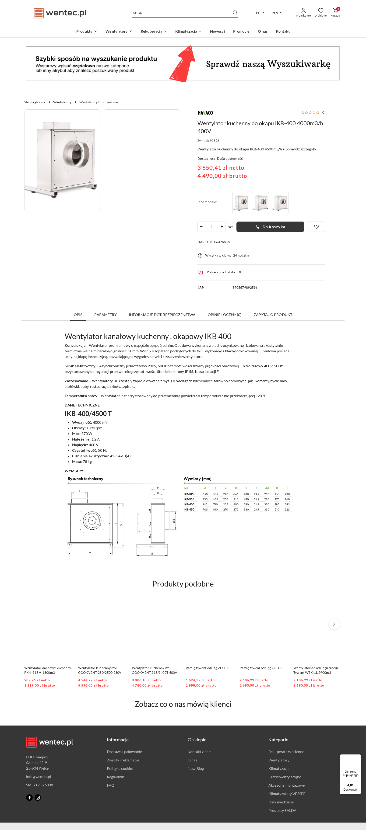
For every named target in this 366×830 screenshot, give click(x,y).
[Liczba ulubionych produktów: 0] (321, 13)
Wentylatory (278, 760)
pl (260, 13)
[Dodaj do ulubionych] (316, 227)
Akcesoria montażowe (286, 785)
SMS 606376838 (39, 785)
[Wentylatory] (119, 32)
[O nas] (262, 32)
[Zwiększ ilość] (221, 227)
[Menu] (358, 757)
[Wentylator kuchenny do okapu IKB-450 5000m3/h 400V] (280, 203)
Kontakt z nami (200, 751)
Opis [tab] (78, 314)
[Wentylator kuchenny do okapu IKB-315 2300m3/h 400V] (241, 203)
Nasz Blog (196, 768)
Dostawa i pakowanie (124, 751)
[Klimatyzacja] (188, 32)
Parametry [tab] (105, 314)
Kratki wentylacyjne (284, 776)
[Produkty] (86, 32)
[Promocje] (241, 32)
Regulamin (115, 776)
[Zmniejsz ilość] (201, 227)
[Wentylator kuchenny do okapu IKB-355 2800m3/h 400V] (260, 203)
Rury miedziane (281, 802)
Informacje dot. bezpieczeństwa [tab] (162, 314)
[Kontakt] (283, 32)
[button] (62, 160)
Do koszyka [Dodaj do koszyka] (270, 226)
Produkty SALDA (282, 810)
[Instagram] (38, 797)
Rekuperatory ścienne (286, 751)
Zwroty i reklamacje (123, 760)
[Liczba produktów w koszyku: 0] (335, 13)
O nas (192, 760)
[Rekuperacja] (154, 32)
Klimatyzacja (278, 768)
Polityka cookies (120, 768)
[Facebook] (29, 797)
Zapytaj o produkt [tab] (273, 314)
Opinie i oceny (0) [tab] (225, 314)
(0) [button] (323, 112)
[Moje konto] (303, 13)
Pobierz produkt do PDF (219, 272)
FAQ (110, 785)
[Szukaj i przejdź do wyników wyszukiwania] (235, 12)
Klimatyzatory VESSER (287, 793)
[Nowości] (217, 32)
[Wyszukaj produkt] (185, 13)
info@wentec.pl (38, 776)
